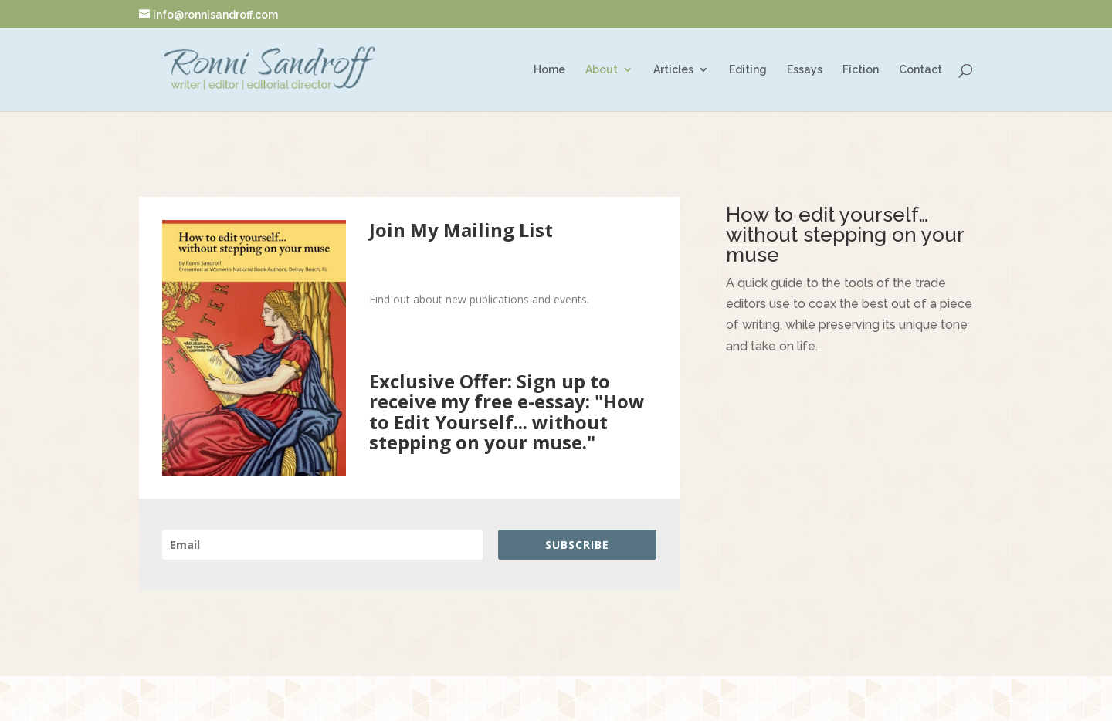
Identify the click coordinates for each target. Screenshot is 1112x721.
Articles (673, 70)
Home (549, 70)
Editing (748, 70)
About (601, 70)
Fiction (860, 70)
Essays (804, 70)
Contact (920, 70)
